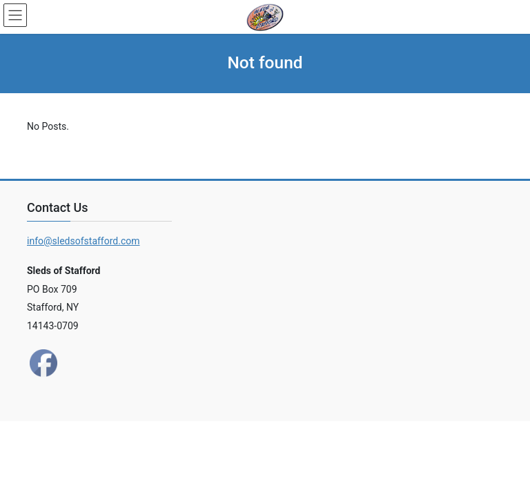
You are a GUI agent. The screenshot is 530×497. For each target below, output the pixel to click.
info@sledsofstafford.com (83, 240)
